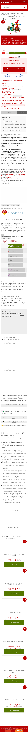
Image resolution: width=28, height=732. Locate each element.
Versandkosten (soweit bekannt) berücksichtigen (12, 236)
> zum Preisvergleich (14, 564)
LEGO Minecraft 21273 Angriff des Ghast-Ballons (14, 554)
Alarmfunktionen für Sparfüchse (10, 121)
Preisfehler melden (6, 238)
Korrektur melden (16, 89)
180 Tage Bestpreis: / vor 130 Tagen (12, 102)
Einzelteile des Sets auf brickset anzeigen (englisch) (13, 425)
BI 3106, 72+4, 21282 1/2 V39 (9, 370)
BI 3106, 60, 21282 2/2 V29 (8, 357)
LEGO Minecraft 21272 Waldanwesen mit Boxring (14, 671)
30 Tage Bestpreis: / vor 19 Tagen (12, 103)
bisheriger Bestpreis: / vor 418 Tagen (13, 100)
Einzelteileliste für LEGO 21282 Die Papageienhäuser (14, 127)
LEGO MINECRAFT (11, 152)
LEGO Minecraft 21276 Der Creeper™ (14, 700)
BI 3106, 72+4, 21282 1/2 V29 (9, 343)
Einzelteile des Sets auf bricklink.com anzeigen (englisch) (14, 417)
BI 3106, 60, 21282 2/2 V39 (8, 384)
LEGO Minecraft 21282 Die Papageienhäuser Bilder (14, 124)
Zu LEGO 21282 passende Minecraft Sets (12, 130)
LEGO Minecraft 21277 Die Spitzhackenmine (14, 613)
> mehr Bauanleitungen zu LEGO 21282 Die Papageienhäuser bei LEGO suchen (14, 405)
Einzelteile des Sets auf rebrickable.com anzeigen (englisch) (14, 422)
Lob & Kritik (19, 730)
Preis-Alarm (11, 62)
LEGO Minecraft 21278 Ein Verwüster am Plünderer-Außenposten (14, 584)
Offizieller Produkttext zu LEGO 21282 (11, 129)
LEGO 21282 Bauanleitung (8, 126)
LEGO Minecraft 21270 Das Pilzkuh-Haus (14, 641)
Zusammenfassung (7, 119)
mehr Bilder (14, 33)
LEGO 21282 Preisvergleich (9, 123)
